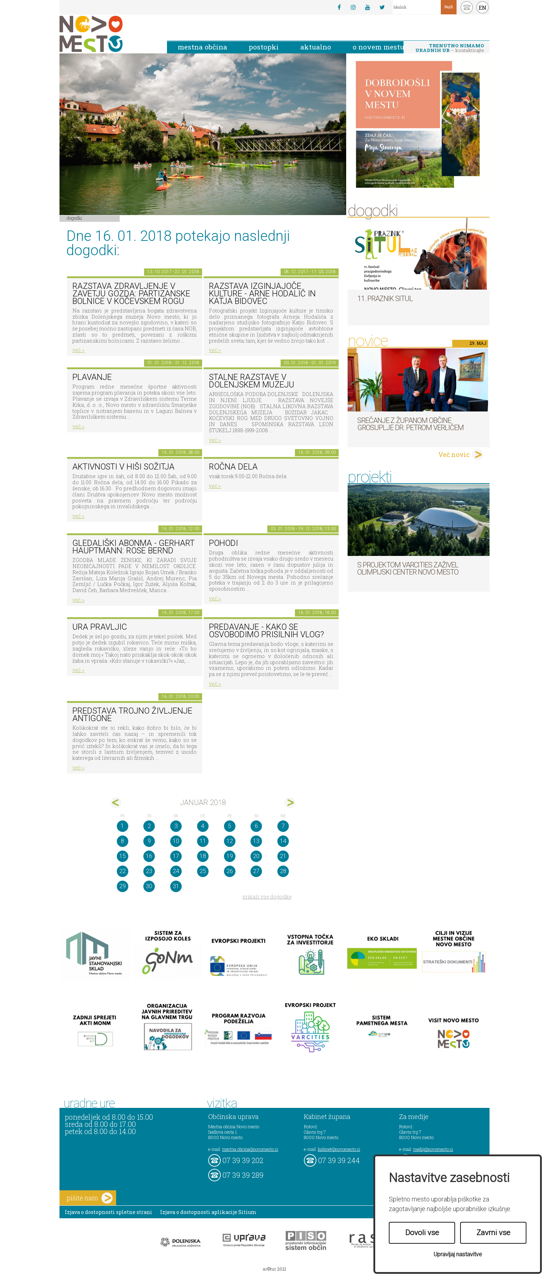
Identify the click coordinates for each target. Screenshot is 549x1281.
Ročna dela (233, 467)
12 (229, 841)
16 (149, 856)
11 (203, 841)
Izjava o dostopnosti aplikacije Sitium (208, 1212)
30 (149, 886)
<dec (115, 802)
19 (229, 856)
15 (122, 856)
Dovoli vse (422, 1232)
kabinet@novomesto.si (339, 1149)
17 (176, 856)
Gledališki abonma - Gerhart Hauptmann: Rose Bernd (133, 547)
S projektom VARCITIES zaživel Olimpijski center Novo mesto (407, 568)
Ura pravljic (99, 627)
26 (229, 871)
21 (283, 856)
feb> (289, 802)
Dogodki (74, 218)
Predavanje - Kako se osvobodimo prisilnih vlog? (266, 630)
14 (283, 841)
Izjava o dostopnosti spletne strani (108, 1212)
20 (256, 856)
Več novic (454, 454)
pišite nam (90, 1198)
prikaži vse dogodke (267, 896)
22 (122, 871)
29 (122, 886)
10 (176, 841)
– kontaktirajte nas (449, 48)
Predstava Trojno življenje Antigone (132, 714)
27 (256, 871)
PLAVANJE (92, 377)
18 (203, 856)
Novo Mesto (107, 34)
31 (176, 886)
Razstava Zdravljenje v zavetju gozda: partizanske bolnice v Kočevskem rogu (131, 293)
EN (483, 7)
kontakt (466, 7)
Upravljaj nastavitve (458, 1254)
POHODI (223, 543)
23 (149, 871)
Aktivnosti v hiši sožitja (123, 467)
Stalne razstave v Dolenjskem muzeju (251, 381)
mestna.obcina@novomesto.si (250, 1149)
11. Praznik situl (385, 298)
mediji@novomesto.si (433, 1149)
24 (176, 871)
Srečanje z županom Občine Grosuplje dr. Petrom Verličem (410, 424)
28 (283, 871)
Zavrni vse (493, 1232)
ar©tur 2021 (274, 1269)
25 (203, 871)
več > (78, 350)
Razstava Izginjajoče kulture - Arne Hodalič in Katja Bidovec (262, 293)
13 (256, 841)
